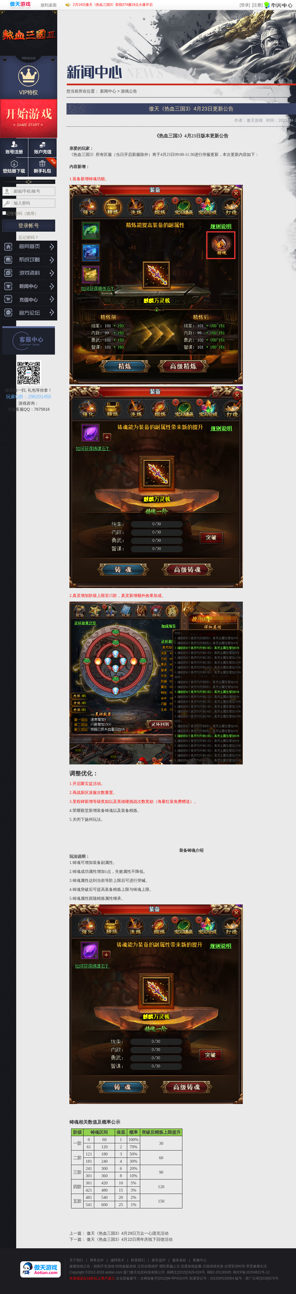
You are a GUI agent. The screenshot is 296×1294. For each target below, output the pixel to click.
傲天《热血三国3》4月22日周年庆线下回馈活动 (130, 1239)
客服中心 (200, 1260)
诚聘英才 (117, 1260)
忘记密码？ (28, 237)
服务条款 (179, 1260)
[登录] (245, 5)
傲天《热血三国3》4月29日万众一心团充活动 (128, 1233)
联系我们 (138, 1260)
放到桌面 (48, 5)
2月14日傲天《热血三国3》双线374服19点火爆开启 (113, 5)
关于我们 (76, 1260)
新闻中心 (108, 91)
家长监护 (159, 1260)
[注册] (257, 5)
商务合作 (97, 1260)
